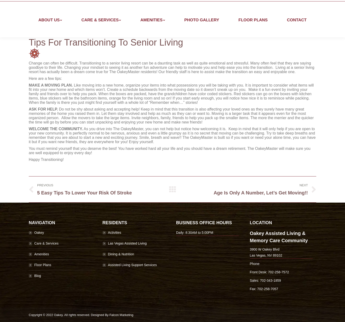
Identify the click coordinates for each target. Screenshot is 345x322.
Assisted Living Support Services (132, 265)
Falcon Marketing (121, 315)
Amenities (41, 254)
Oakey (39, 232)
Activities (114, 232)
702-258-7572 (278, 272)
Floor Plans (42, 265)
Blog (37, 276)
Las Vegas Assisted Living (127, 243)
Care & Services (46, 243)
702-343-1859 (270, 280)
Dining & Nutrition (121, 254)
